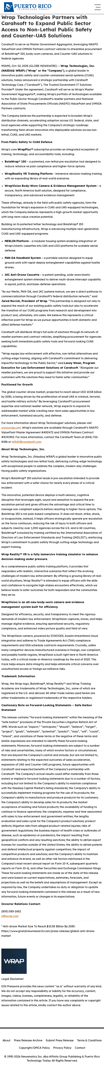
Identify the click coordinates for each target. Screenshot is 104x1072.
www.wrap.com (11, 427)
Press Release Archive (28, 1040)
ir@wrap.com (10, 916)
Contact (80, 1047)
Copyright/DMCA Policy (34, 1047)
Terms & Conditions (89, 1040)
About (6, 1040)
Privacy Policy (62, 1047)
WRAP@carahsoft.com (26, 441)
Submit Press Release (60, 1040)
